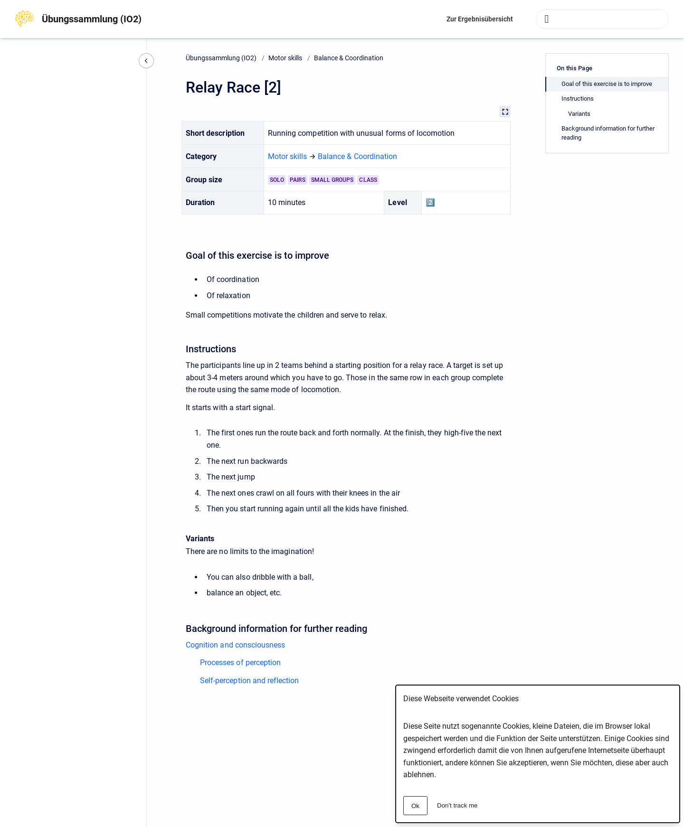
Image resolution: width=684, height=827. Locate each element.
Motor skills (285, 58)
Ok (415, 805)
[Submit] (546, 19)
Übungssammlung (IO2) (92, 19)
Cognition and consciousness (235, 644)
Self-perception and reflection (249, 680)
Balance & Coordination (348, 58)
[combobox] (602, 19)
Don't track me (457, 805)
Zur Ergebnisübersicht (479, 19)
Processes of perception (240, 662)
